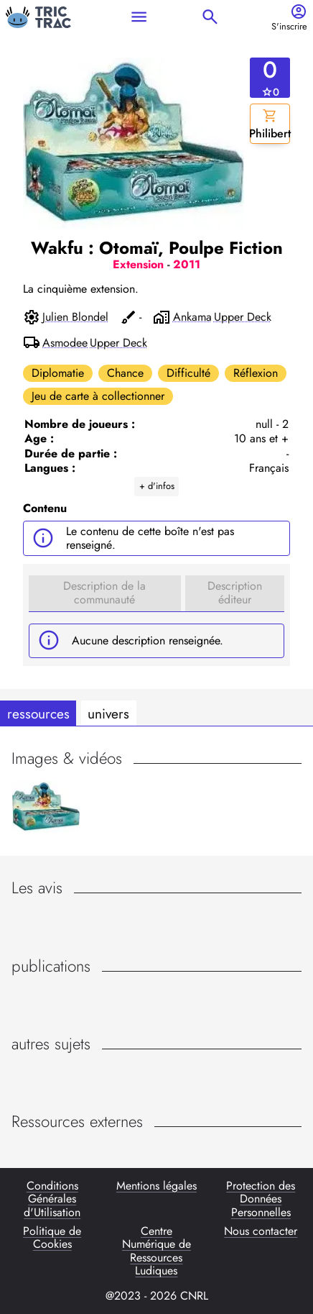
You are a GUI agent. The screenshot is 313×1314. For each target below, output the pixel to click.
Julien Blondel (75, 317)
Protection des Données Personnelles (260, 1199)
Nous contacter (260, 1232)
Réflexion (255, 373)
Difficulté (188, 373)
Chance (125, 373)
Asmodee (65, 343)
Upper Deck (242, 317)
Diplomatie (58, 373)
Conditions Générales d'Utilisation (52, 1199)
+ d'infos (156, 486)
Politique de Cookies (52, 1238)
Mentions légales (156, 1187)
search (210, 17)
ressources (38, 713)
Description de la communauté (104, 592)
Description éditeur (234, 592)
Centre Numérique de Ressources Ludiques (156, 1251)
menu (139, 17)
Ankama (192, 317)
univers (108, 713)
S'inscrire (289, 27)
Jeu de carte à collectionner (98, 396)
